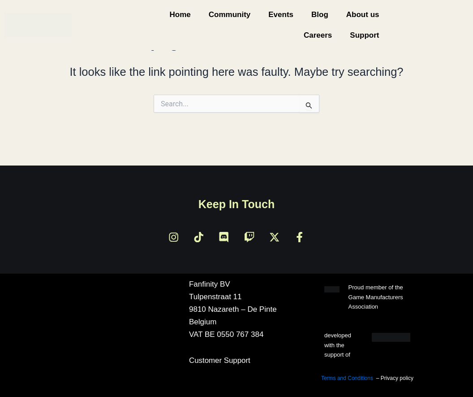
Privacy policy (397, 378)
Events (280, 14)
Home (180, 14)
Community (230, 14)
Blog (319, 14)
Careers (318, 35)
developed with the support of (337, 345)
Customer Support (220, 361)
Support (364, 35)
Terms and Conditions (347, 378)
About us (362, 14)
